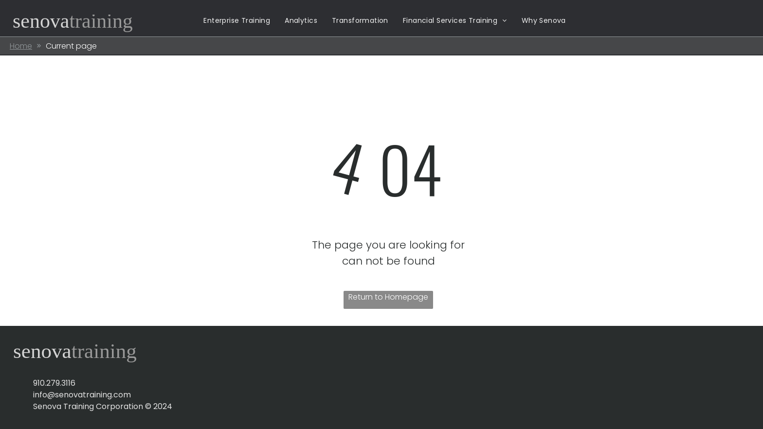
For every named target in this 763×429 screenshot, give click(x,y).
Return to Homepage (388, 297)
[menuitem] (236, 20)
